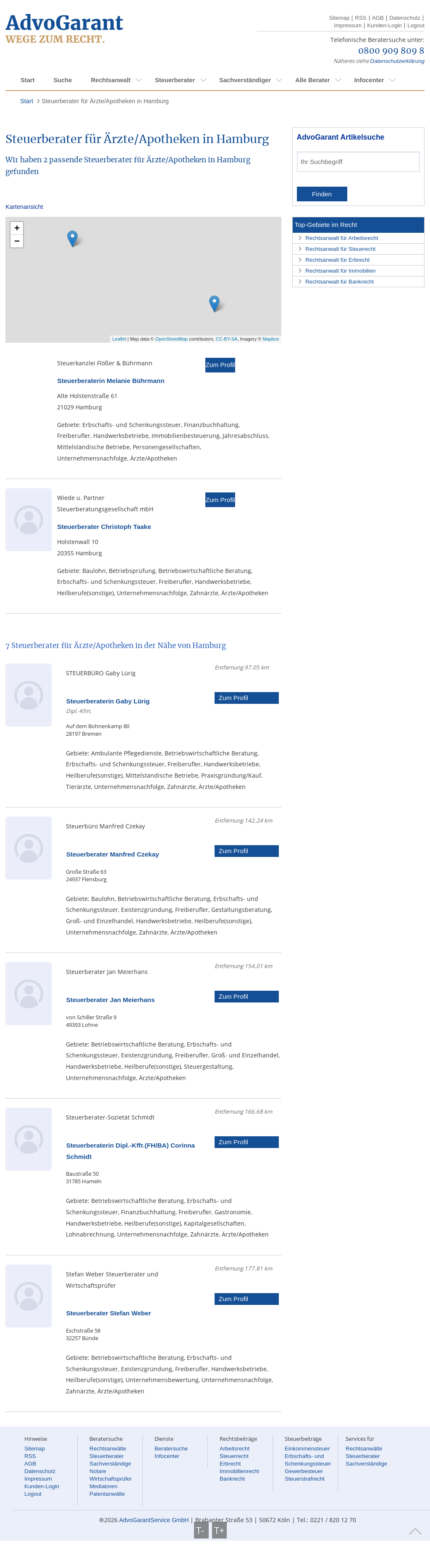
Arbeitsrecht (234, 1448)
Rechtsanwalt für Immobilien (340, 271)
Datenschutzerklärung (397, 61)
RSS (360, 18)
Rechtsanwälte (107, 1448)
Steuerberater (175, 80)
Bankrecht (232, 1479)
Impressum (348, 25)
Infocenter (369, 80)
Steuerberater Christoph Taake (104, 526)
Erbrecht (230, 1463)
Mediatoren (103, 1486)
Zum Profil (220, 364)
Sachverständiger (245, 80)
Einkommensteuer (307, 1448)
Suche (62, 80)
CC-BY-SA (227, 338)
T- (201, 1530)
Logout (416, 25)
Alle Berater (312, 80)
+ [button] (17, 228)
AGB (378, 18)
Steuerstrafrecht (305, 1479)
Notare (97, 1471)
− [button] (17, 241)
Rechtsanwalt (110, 80)
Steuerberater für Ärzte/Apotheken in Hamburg (105, 101)
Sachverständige (110, 1463)
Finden (322, 194)
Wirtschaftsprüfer (110, 1479)
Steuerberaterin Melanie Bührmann (110, 380)
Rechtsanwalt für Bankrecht (339, 282)
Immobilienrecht (239, 1471)
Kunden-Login (384, 25)
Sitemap (339, 18)
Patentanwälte (107, 1494)
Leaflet (119, 338)
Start (27, 80)
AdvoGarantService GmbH (154, 1520)
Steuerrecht (234, 1456)
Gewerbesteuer (304, 1471)
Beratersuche (171, 1448)
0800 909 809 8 (391, 51)
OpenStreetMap (171, 338)
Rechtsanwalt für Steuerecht (340, 249)
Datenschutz (404, 18)
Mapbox (270, 338)
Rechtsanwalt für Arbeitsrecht (341, 238)
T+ (219, 1530)
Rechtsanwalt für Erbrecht (337, 260)
